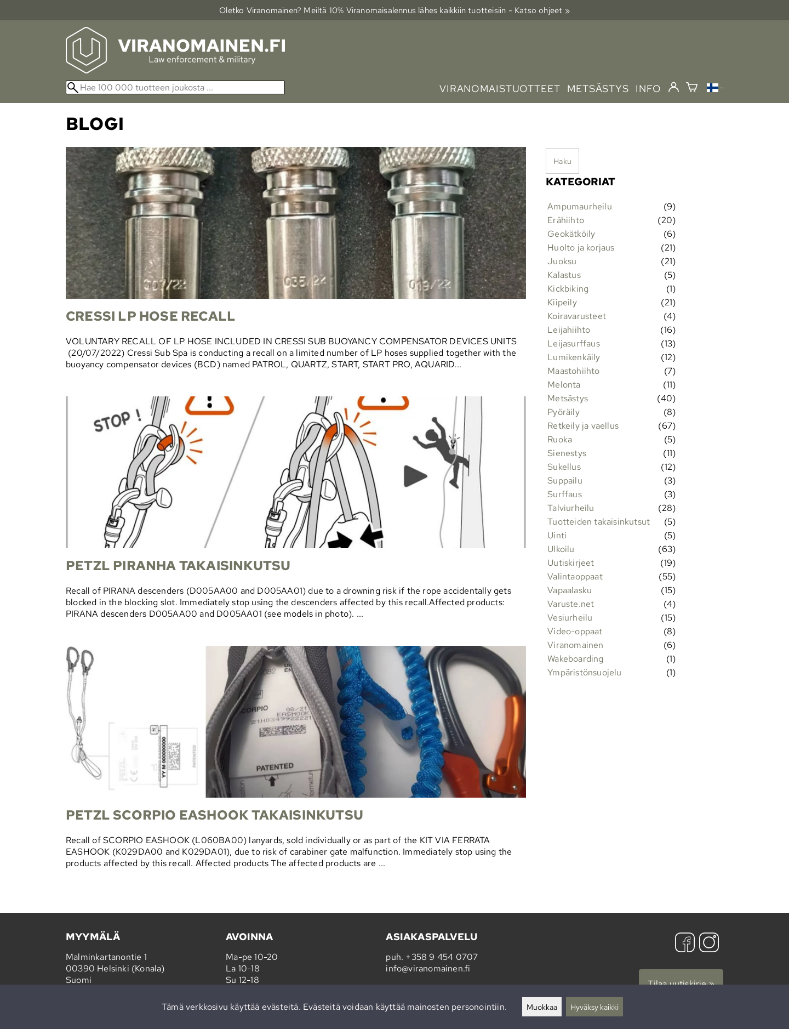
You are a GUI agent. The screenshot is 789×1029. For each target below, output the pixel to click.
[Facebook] (685, 944)
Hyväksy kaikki (594, 1007)
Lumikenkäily (573, 357)
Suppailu (564, 480)
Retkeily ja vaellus (583, 425)
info (648, 88)
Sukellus (564, 467)
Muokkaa (542, 1007)
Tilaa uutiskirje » (681, 984)
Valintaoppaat (575, 576)
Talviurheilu (570, 508)
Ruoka (559, 439)
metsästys (598, 88)
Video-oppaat (574, 631)
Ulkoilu (560, 549)
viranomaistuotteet (500, 88)
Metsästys (567, 398)
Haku (562, 161)
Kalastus (564, 275)
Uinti (557, 535)
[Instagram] (709, 944)
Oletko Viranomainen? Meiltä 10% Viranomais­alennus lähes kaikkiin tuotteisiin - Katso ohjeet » (394, 10)
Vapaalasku (569, 590)
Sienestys (566, 453)
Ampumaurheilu (579, 206)
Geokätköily (571, 234)
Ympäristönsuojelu (584, 672)
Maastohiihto (573, 371)
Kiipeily (562, 302)
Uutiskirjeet (570, 562)
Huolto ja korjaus (580, 247)
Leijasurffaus (573, 343)
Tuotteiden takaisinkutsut (598, 521)
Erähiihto (565, 220)
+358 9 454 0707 (441, 957)
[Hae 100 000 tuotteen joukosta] (175, 87)
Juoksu (561, 261)
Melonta (563, 384)
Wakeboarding (575, 658)
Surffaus (564, 494)
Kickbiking (567, 288)
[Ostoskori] (691, 88)
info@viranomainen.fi (428, 968)
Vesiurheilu (569, 617)
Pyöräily (563, 412)
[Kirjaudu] (673, 88)
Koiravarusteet (576, 316)
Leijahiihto (568, 330)
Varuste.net (570, 604)
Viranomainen (575, 645)
